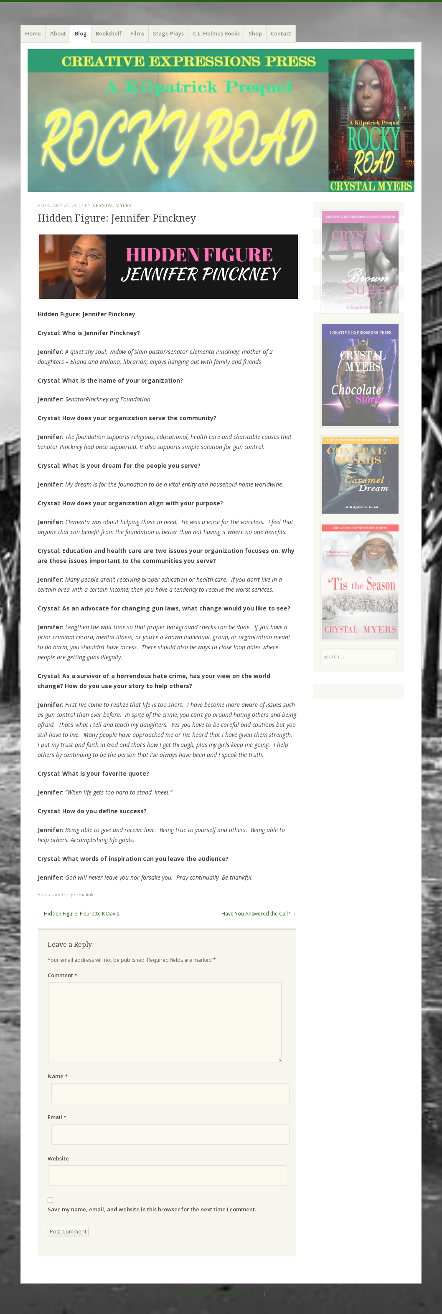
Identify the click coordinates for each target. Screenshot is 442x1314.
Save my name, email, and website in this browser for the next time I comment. (152, 1209)
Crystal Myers (112, 205)
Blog (81, 33)
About (58, 33)
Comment (62, 975)
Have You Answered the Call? (258, 913)
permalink (82, 894)
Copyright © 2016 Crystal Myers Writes (219, 1293)
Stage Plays (168, 33)
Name (58, 1076)
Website (58, 1158)
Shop (255, 33)
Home (33, 33)
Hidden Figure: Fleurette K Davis (78, 913)
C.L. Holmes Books (216, 33)
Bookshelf (109, 33)
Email (57, 1117)
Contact (281, 33)
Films (137, 33)
